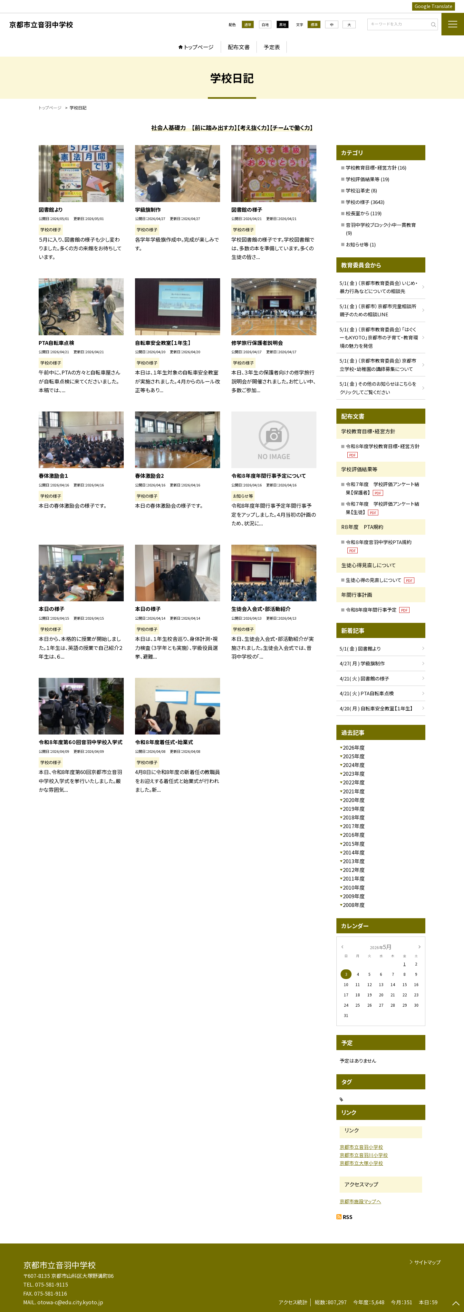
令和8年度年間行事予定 (378, 609)
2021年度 (354, 791)
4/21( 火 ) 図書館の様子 (364, 678)
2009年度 (354, 896)
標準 (314, 24)
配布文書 (239, 47)
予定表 (272, 47)
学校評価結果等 (363, 179)
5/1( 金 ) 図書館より (360, 648)
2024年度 (354, 765)
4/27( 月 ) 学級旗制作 (362, 663)
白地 (265, 24)
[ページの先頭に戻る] (456, 1304)
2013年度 (354, 861)
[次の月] (419, 946)
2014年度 (354, 852)
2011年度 (354, 878)
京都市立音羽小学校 (361, 1146)
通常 (247, 24)
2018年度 (354, 817)
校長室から (357, 213)
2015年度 (354, 843)
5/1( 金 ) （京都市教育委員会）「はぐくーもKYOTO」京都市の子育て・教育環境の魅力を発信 (379, 337)
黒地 (282, 24)
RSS (348, 1217)
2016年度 (354, 834)
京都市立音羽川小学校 (364, 1154)
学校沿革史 (358, 190)
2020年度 (354, 800)
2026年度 (354, 747)
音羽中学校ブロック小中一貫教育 (381, 224)
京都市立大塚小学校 (361, 1163)
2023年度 (354, 773)
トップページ (199, 47)
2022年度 (354, 782)
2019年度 (354, 808)
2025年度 (354, 756)
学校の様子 (358, 202)
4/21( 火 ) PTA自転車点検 (367, 693)
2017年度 (354, 826)
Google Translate (433, 6)
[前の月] (342, 946)
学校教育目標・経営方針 (371, 167)
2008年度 (354, 905)
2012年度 (354, 869)
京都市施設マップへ (360, 1201)
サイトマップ (427, 1262)
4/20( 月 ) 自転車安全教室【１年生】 (376, 708)
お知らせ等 (357, 244)
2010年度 (354, 887)
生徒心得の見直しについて (380, 580)
